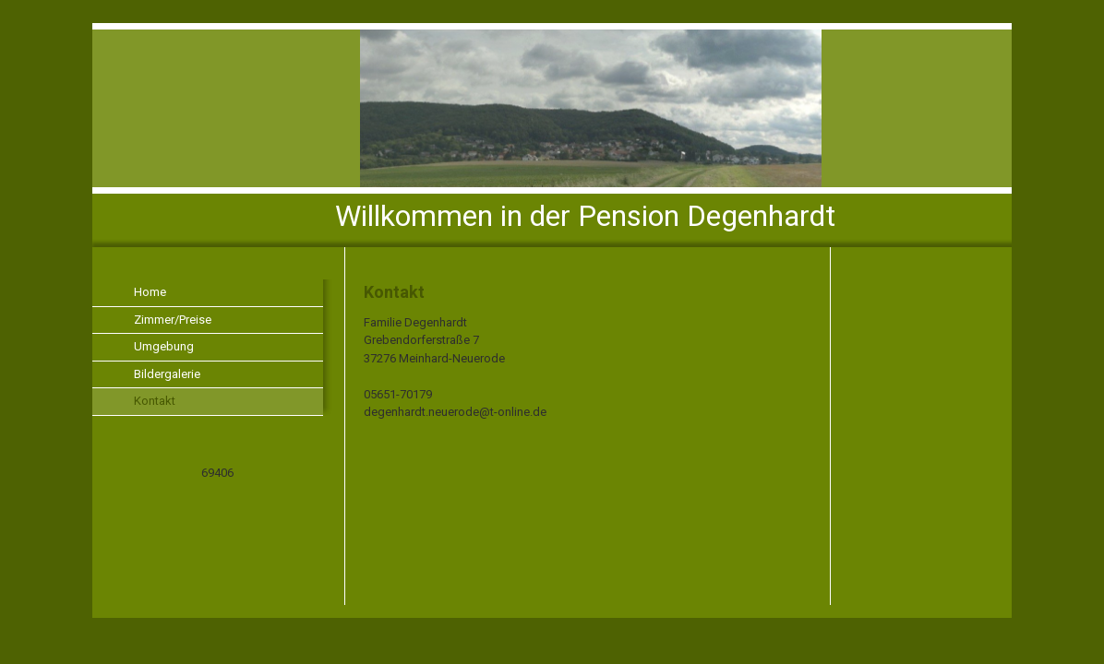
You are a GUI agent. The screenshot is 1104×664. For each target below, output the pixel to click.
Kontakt (154, 401)
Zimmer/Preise (172, 319)
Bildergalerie (167, 374)
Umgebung (164, 346)
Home (150, 292)
